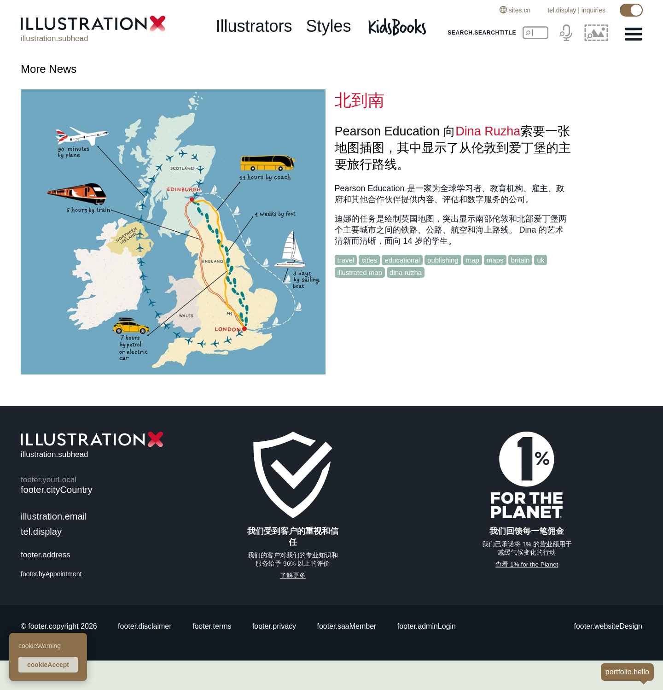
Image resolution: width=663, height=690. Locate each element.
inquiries (593, 10)
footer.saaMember (346, 626)
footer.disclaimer (145, 626)
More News (48, 69)
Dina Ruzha (487, 131)
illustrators (253, 26)
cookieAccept (48, 664)
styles (328, 26)
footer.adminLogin (426, 626)
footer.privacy (274, 626)
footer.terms (211, 626)
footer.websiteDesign (608, 626)
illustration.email (54, 516)
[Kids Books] (398, 26)
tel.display (561, 10)
